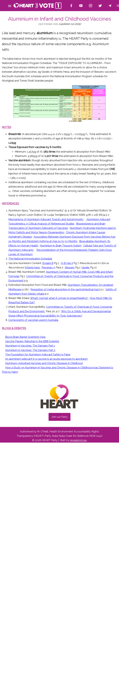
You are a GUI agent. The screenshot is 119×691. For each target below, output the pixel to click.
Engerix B (47, 263)
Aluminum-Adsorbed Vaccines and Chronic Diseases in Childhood (44, 363)
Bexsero (70, 267)
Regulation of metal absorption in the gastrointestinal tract (65, 289)
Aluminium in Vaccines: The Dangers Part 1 (30, 345)
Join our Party (59, 416)
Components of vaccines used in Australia (33, 320)
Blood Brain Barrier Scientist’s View (25, 336)
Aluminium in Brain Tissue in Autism (61, 245)
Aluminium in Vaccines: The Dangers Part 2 (30, 350)
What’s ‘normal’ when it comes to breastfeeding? (59, 298)
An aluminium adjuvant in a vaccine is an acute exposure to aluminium (46, 358)
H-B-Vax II (67, 263)
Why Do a (67, 311)
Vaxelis (85, 267)
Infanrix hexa (32, 267)
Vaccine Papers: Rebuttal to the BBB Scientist (32, 341)
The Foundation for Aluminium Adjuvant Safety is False (37, 354)
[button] (9, 5)
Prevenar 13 (48, 267)
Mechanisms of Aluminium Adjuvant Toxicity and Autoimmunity (45, 219)
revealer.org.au (78, 440)
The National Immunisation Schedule (30, 258)
